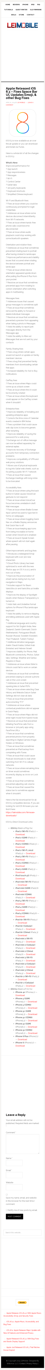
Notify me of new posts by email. (22, 1210)
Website (9, 1182)
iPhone (25, 4)
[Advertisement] (22, 55)
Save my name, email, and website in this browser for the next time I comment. (21, 1201)
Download (20, 834)
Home (8, 4)
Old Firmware (36, 10)
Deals (13, 15)
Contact (30, 15)
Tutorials (8, 10)
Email (9, 1170)
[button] (22, 123)
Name (9, 1158)
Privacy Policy (32, 1364)
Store (21, 15)
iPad (32, 4)
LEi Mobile (22, 25)
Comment (11, 1132)
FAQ (38, 4)
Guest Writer (21, 10)
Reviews (16, 4)
